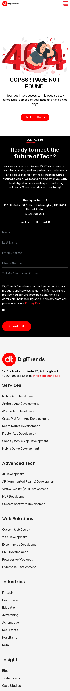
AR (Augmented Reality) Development (28, 481)
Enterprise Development (19, 567)
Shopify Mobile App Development (25, 441)
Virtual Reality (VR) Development (25, 489)
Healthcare (10, 600)
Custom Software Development (24, 504)
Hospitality (9, 637)
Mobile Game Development (20, 448)
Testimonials (11, 678)
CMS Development (15, 552)
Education (9, 607)
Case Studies (11, 685)
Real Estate (10, 630)
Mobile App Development (19, 396)
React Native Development (21, 426)
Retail (6, 645)
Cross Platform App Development (25, 418)
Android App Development (20, 403)
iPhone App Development (20, 411)
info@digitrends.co (46, 376)
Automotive (10, 622)
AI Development (13, 474)
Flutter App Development (20, 433)
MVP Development (15, 496)
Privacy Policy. (34, 303)
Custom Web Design (16, 529)
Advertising (10, 615)
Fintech (7, 592)
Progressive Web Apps (17, 559)
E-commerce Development (21, 544)
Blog (5, 670)
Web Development (14, 537)
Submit (17, 326)
